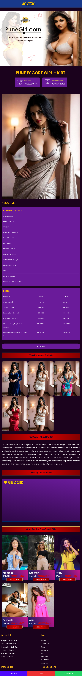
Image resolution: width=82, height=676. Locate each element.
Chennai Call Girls (8, 644)
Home (43, 640)
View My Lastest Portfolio (41, 355)
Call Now (13, 673)
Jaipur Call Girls (7, 650)
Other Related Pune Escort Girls (41, 529)
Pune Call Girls (7, 656)
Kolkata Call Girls (8, 653)
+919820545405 (27, 82)
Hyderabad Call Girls (9, 647)
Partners (45, 660)
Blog (43, 653)
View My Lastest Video (41, 472)
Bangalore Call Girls (9, 640)
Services (44, 647)
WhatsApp (68, 673)
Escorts (44, 650)
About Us (45, 644)
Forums (44, 656)
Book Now (41, 346)
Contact (44, 663)
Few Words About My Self (41, 437)
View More (14, 579)
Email (41, 673)
